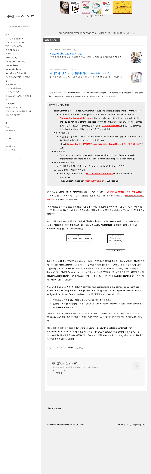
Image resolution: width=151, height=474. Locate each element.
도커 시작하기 (99, 15)
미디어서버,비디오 (14, 107)
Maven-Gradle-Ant (15, 69)
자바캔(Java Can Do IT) (20, 16)
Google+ (80, 470)
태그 (7, 126)
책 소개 (9, 103)
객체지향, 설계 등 (14, 42)
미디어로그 (10, 130)
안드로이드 (12, 92)
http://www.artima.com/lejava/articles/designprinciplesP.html (105, 156)
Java (9, 34)
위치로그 (9, 134)
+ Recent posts (53, 453)
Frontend (11, 65)
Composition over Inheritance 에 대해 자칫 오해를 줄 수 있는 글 (96, 33)
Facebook (65, 470)
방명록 (8, 138)
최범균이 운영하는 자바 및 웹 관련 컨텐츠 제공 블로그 (75, 413)
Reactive (11, 57)
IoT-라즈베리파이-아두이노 (18, 111)
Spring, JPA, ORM (15, 61)
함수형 (9, 53)
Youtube (73, 470)
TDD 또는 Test (13, 46)
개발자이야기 (13, 88)
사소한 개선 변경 (14, 38)
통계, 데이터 (12, 84)
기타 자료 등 (12, 115)
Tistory (128, 470)
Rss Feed (49, 470)
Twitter (58, 470)
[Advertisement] (96, 69)
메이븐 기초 (10, 150)
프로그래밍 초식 (13, 50)
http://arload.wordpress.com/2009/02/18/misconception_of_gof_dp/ (83, 138)
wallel (144, 470)
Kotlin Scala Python (15, 73)
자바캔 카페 (10, 146)
